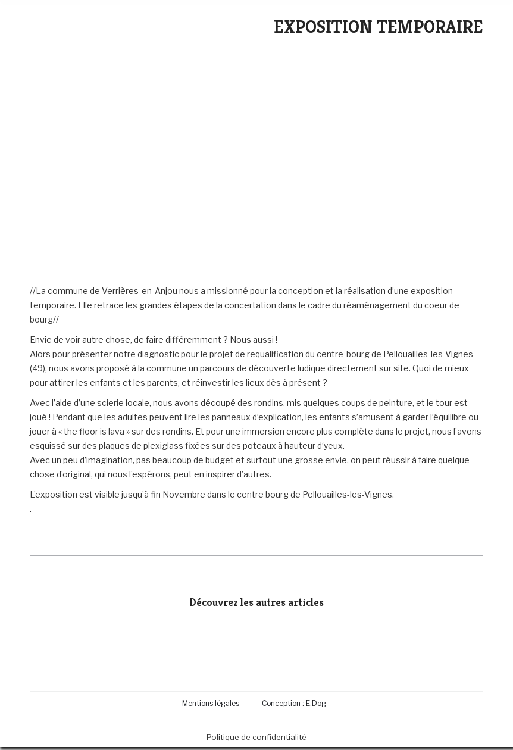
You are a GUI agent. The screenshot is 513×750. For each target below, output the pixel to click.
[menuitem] (213, 703)
